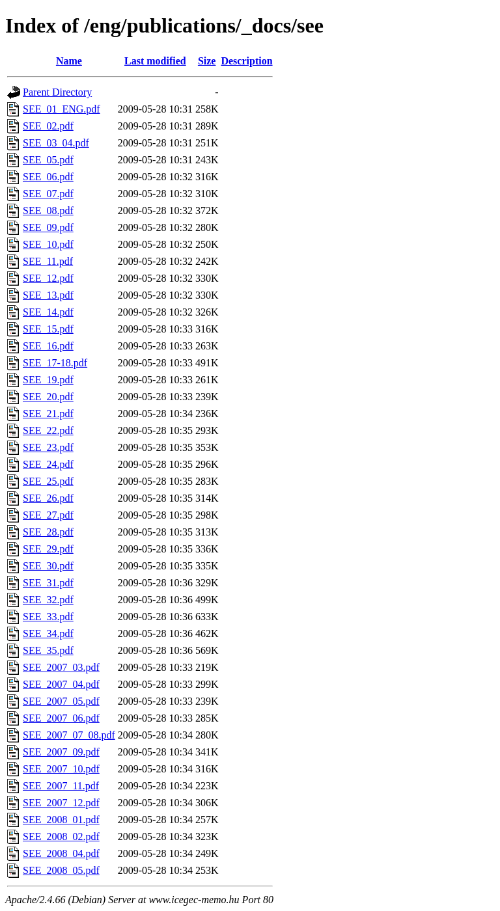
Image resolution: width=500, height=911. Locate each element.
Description (246, 60)
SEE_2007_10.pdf (61, 768)
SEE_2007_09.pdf (61, 751)
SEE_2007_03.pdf (61, 667)
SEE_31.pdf (48, 582)
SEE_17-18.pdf (55, 362)
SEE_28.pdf (48, 531)
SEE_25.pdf (48, 481)
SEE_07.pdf (48, 193)
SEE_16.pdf (48, 345)
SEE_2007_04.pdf (61, 684)
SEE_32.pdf (48, 599)
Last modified (155, 60)
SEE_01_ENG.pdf (61, 109)
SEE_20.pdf (48, 396)
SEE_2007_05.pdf (61, 701)
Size (207, 60)
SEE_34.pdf (48, 633)
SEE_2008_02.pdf (61, 836)
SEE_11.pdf (48, 261)
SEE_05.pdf (48, 159)
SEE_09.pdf (48, 227)
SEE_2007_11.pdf (61, 785)
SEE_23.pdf (48, 447)
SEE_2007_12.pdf (61, 802)
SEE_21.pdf (48, 413)
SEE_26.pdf (48, 498)
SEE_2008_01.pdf (61, 819)
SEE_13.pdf (48, 295)
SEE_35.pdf (48, 650)
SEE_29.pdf (48, 548)
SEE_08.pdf (48, 210)
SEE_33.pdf (48, 616)
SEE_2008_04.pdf (61, 853)
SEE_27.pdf (48, 515)
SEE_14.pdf (48, 312)
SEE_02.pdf (48, 125)
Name (69, 60)
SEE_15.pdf (48, 328)
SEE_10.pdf (48, 244)
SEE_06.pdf (48, 176)
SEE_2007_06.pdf (61, 718)
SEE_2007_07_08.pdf (69, 735)
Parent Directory (57, 92)
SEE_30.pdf (48, 565)
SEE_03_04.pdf (56, 142)
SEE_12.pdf (48, 278)
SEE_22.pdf (48, 430)
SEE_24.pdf (48, 464)
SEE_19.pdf (48, 379)
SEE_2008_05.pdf (61, 870)
